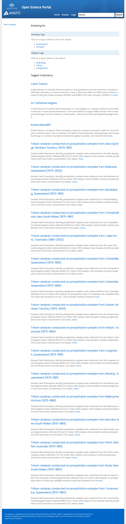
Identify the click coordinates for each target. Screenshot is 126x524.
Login (73, 15)
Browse (65, 15)
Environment (42, 44)
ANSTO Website (10, 24)
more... (116, 95)
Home (57, 15)
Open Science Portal (36, 7)
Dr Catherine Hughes (44, 103)
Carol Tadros (39, 84)
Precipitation (42, 68)
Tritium (39, 65)
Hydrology (41, 63)
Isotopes (40, 47)
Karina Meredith (41, 125)
